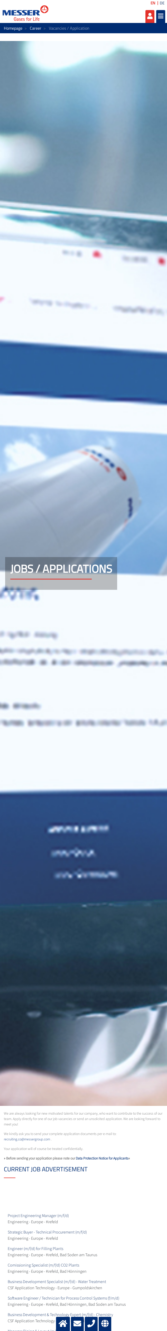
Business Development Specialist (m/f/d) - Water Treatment (57, 1282)
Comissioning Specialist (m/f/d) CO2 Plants (43, 1265)
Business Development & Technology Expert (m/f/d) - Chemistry (60, 1315)
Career (35, 28)
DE (162, 3)
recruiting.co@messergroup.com (27, 1139)
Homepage (13, 28)
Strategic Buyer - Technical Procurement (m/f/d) (47, 1232)
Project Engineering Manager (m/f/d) (38, 1216)
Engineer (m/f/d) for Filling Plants (35, 1249)
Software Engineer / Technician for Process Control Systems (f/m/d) (63, 1298)
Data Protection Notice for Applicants (102, 1158)
